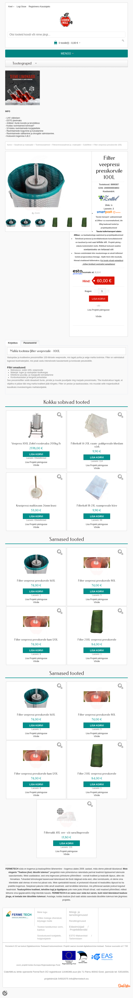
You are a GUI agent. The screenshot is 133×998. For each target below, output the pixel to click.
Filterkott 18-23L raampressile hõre (97, 505)
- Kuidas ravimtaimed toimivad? (19, 126)
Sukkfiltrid (87, 145)
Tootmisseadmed (43, 145)
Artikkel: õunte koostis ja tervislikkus (23, 123)
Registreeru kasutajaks (39, 6)
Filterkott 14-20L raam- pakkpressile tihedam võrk (97, 445)
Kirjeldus (13, 343)
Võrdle (99, 316)
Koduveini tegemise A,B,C (18, 136)
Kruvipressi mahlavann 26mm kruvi (36, 505)
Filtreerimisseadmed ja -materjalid (66, 145)
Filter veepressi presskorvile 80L (97, 580)
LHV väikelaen (13, 118)
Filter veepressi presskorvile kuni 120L (36, 639)
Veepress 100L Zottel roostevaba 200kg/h (36, 443)
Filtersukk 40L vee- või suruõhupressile (66, 832)
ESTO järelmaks (14, 120)
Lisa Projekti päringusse (98, 310)
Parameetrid (30, 343)
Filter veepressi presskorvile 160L (36, 580)
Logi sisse (21, 6)
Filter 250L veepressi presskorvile (97, 639)
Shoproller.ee (124, 985)
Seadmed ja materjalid (23, 145)
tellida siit (101, 242)
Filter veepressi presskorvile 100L (108, 145)
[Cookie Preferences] (5, 993)
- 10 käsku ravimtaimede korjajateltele (22, 128)
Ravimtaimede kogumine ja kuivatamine (25, 131)
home (9, 145)
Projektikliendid (78, 929)
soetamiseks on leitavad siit (98, 249)
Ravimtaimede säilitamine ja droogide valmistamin (30, 133)
